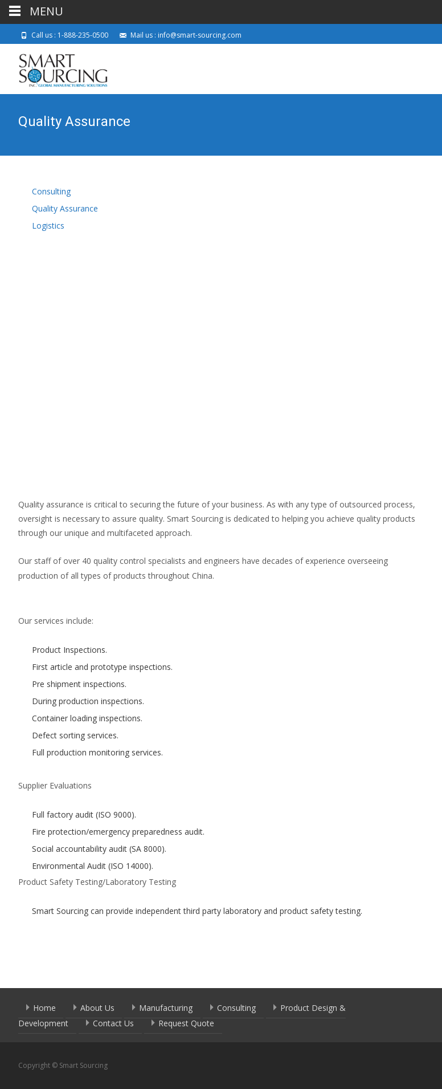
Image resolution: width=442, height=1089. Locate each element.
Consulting (51, 191)
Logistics (48, 225)
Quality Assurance (65, 208)
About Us (97, 1007)
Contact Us (113, 1023)
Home (44, 1007)
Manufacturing (166, 1007)
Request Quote (186, 1023)
